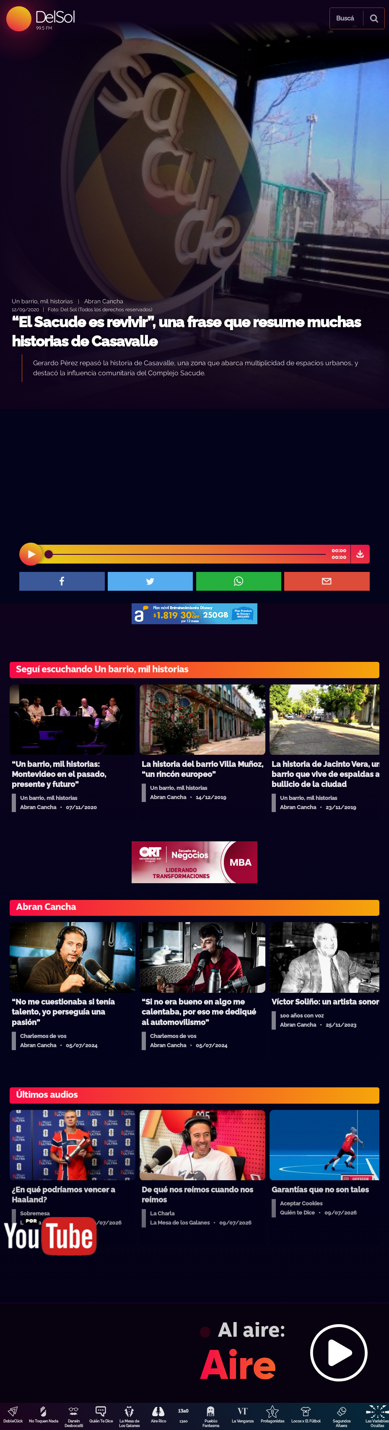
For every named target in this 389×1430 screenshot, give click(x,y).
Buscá (345, 18)
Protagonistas (272, 1421)
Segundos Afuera (341, 1423)
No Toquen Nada (43, 1421)
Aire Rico (158, 1421)
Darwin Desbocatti (74, 1423)
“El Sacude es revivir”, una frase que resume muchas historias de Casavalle (186, 331)
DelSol (55, 16)
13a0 (183, 1421)
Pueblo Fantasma (210, 1423)
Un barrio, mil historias (42, 301)
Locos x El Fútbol (306, 1421)
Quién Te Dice (101, 1421)
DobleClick (13, 1421)
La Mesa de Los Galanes (129, 1423)
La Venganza (243, 1421)
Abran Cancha (103, 301)
